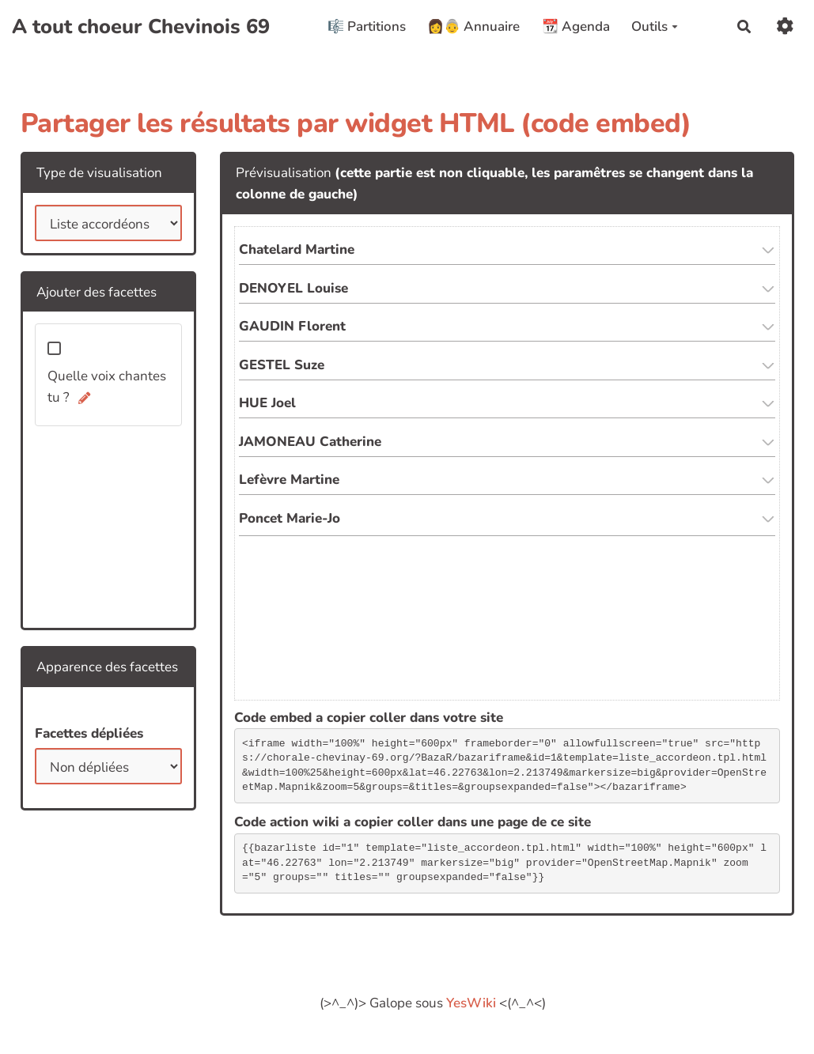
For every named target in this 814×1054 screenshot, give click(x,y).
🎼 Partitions (366, 26)
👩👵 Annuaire (473, 26)
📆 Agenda (576, 26)
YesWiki (471, 1003)
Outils (654, 26)
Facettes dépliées (89, 733)
